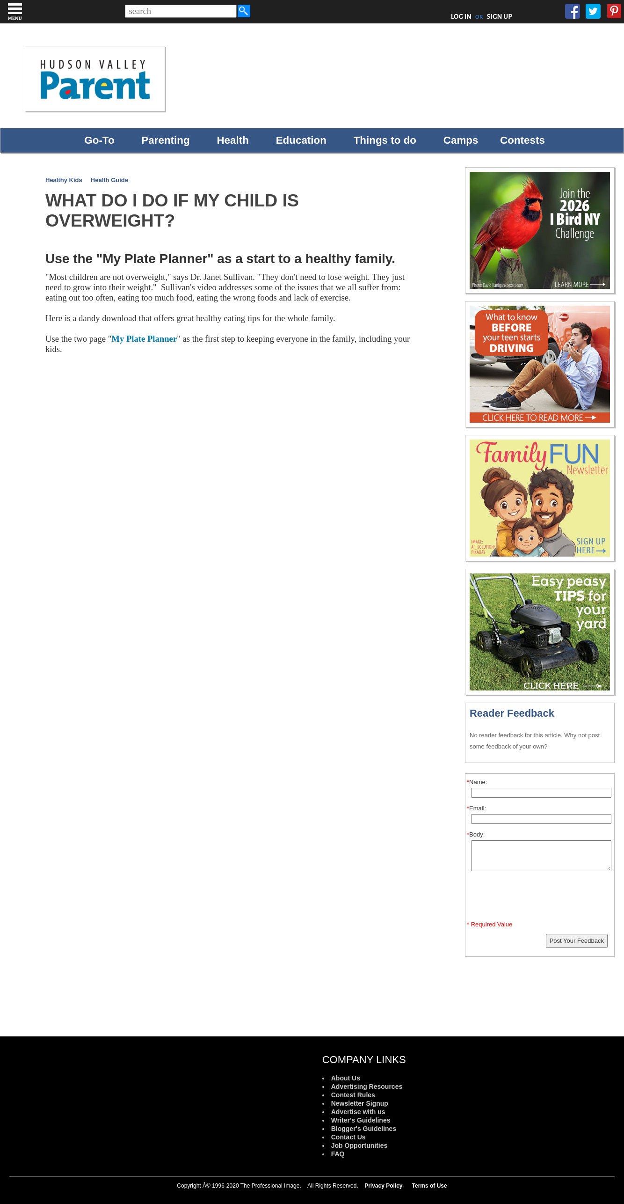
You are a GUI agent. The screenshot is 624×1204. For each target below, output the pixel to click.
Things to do (385, 140)
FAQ (338, 1154)
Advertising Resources (367, 1086)
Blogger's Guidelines (363, 1128)
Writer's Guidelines (361, 1120)
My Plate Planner (144, 339)
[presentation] (541, 898)
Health (232, 140)
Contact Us (348, 1137)
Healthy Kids (63, 180)
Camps (461, 140)
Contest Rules (353, 1095)
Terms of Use (429, 1185)
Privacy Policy (383, 1185)
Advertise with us (358, 1112)
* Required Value (489, 924)
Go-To (99, 140)
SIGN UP (499, 16)
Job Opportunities (359, 1145)
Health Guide (109, 180)
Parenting (165, 140)
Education (301, 140)
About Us (345, 1078)
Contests (522, 140)
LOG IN (461, 16)
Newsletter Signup (359, 1103)
